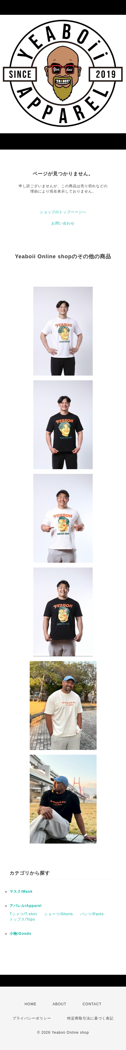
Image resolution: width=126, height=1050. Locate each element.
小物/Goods (20, 934)
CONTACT (92, 1004)
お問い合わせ (63, 223)
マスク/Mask (21, 891)
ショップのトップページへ (63, 212)
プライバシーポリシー (31, 1018)
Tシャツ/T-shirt (23, 914)
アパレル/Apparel (26, 906)
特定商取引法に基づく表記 (90, 1018)
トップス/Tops (22, 919)
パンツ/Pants (92, 914)
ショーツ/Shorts (58, 914)
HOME (31, 1004)
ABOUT (59, 1004)
